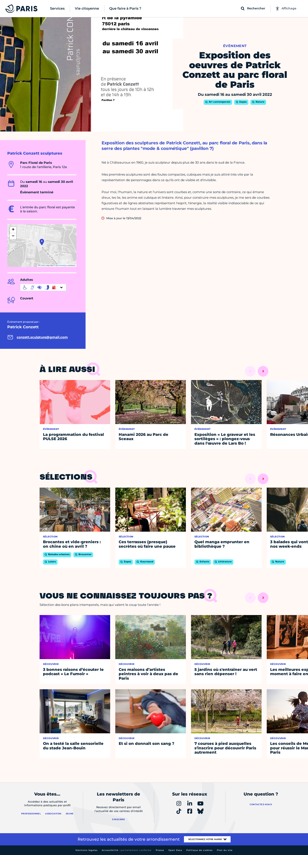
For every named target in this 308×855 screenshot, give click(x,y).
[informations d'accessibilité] (43, 287)
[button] (42, 242)
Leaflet (41, 265)
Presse (160, 850)
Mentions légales (87, 850)
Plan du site (224, 850)
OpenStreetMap (61, 265)
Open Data (175, 850)
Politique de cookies (199, 850)
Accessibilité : (126, 850)
